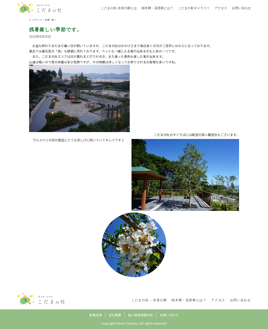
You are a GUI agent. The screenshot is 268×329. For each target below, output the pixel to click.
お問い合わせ (241, 8)
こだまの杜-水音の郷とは (119, 8)
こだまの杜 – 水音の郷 (149, 300)
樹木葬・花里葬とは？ (157, 8)
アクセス (221, 8)
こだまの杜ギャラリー (194, 8)
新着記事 (95, 315)
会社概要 (115, 315)
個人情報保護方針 (140, 315)
